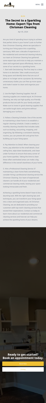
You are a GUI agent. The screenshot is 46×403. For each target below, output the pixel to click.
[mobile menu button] (42, 4)
